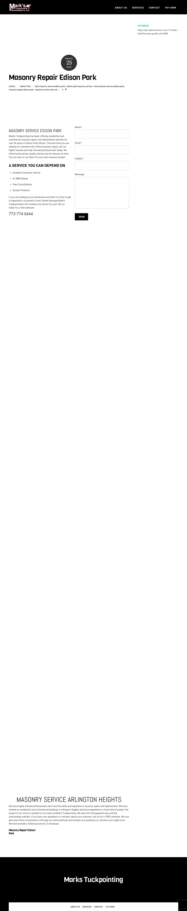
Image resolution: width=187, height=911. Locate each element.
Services (138, 7)
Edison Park (25, 86)
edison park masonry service (79, 86)
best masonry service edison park (50, 86)
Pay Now (170, 7)
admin (12, 86)
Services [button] (86, 906)
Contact (154, 7)
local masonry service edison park (109, 86)
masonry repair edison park (21, 90)
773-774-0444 (21, 214)
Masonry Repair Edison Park (52, 77)
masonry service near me (46, 90)
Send (82, 216)
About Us (121, 7)
